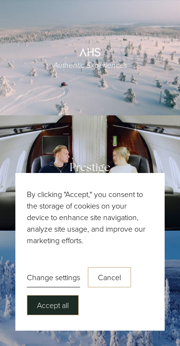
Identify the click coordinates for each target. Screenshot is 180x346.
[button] (53, 277)
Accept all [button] (53, 305)
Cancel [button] (109, 277)
